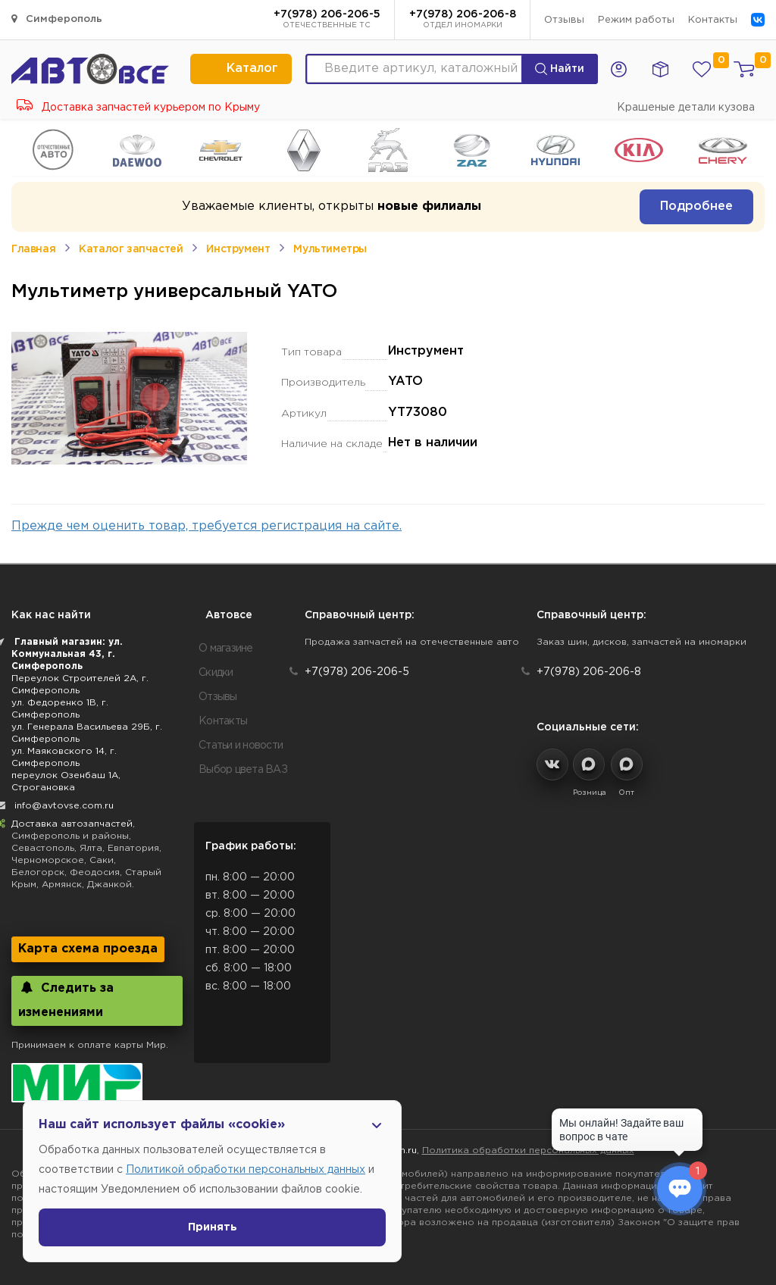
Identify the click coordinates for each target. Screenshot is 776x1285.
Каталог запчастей (131, 249)
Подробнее (696, 206)
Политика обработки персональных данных (528, 1150)
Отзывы (564, 20)
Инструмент (238, 249)
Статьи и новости (241, 745)
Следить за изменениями (66, 999)
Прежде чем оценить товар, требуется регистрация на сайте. (206, 526)
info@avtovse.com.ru (64, 806)
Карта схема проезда (88, 949)
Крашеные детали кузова (686, 107)
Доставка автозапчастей (72, 824)
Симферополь (56, 18)
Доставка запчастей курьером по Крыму (138, 107)
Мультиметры (330, 249)
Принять (212, 1227)
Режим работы (636, 20)
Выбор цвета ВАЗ (243, 769)
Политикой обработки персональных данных (245, 1169)
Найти (559, 69)
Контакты (712, 20)
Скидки (216, 672)
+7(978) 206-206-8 (462, 20)
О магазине (226, 648)
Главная (33, 249)
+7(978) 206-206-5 (327, 20)
